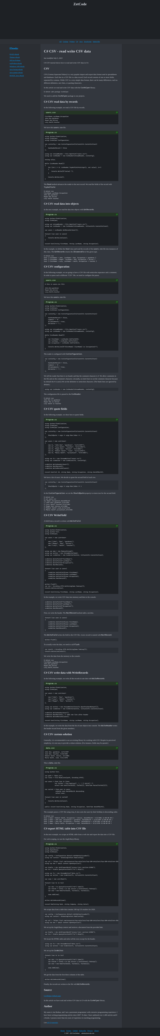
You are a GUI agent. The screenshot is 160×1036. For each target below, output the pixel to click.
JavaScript (87, 42)
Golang (65, 42)
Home (62, 1031)
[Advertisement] (80, 23)
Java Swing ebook (16, 69)
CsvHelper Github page (52, 996)
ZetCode (80, 4)
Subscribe (96, 42)
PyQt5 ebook (14, 54)
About (96, 1031)
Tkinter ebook (15, 57)
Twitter (68, 1031)
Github (75, 1031)
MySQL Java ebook (17, 76)
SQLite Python (15, 60)
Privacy (90, 1031)
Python (72, 42)
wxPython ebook (16, 63)
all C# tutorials (52, 1023)
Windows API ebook (17, 66)
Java (81, 42)
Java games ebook (16, 73)
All (60, 42)
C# (77, 42)
